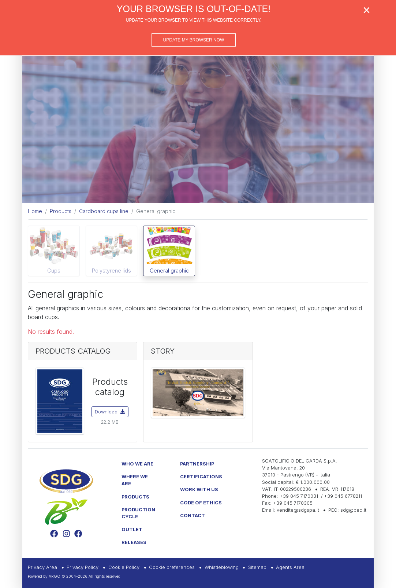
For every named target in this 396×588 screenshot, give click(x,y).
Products (135, 497)
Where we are (135, 480)
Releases (134, 542)
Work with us (199, 489)
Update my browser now (193, 40)
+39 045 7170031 (299, 496)
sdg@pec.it (353, 510)
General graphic (169, 270)
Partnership (197, 464)
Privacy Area (42, 567)
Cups (53, 270)
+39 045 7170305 (293, 503)
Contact (192, 515)
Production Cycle (138, 513)
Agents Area (290, 567)
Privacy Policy (82, 567)
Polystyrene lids (111, 270)
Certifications (201, 476)
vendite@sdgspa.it (298, 510)
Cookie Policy (123, 567)
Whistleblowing (222, 567)
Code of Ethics (201, 502)
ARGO (54, 576)
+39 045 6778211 (343, 496)
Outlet (132, 529)
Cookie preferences (172, 567)
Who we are (137, 464)
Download (110, 411)
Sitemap (257, 567)
